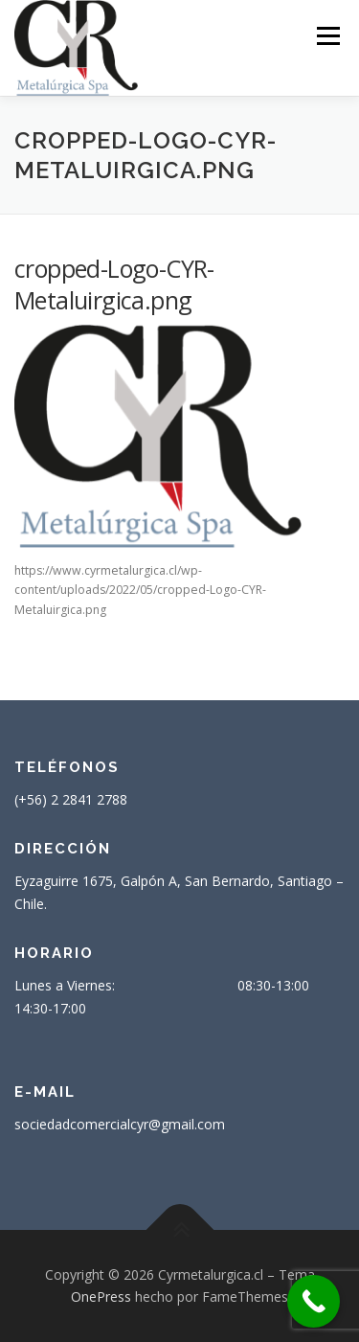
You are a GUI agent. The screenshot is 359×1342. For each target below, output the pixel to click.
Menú (327, 36)
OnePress (101, 1296)
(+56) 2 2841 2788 (70, 799)
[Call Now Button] (313, 1301)
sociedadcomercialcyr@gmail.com (119, 1124)
